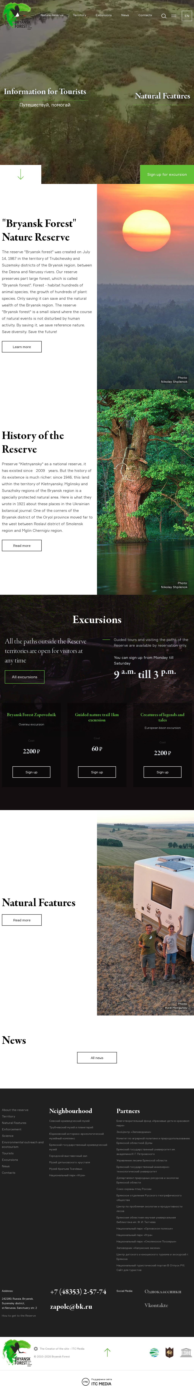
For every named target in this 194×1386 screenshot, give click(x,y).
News (125, 15)
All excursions (24, 676)
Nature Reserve (52, 15)
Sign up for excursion (167, 174)
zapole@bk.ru (71, 1307)
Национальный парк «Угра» (67, 1175)
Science (7, 1136)
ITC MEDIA (97, 1382)
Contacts (145, 15)
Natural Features (14, 1123)
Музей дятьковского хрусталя (69, 1162)
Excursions (104, 15)
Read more (22, 545)
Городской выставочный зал (68, 1155)
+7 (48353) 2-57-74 (78, 1292)
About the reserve (15, 1110)
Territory (79, 15)
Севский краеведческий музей (69, 1120)
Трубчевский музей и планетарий (71, 1127)
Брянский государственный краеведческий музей (78, 1147)
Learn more (22, 347)
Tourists (8, 1153)
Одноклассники (163, 1292)
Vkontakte (156, 1306)
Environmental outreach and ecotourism (23, 1144)
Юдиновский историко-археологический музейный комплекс (76, 1136)
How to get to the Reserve (19, 1315)
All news (97, 1058)
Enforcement (11, 1129)
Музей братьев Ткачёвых (65, 1168)
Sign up (31, 772)
